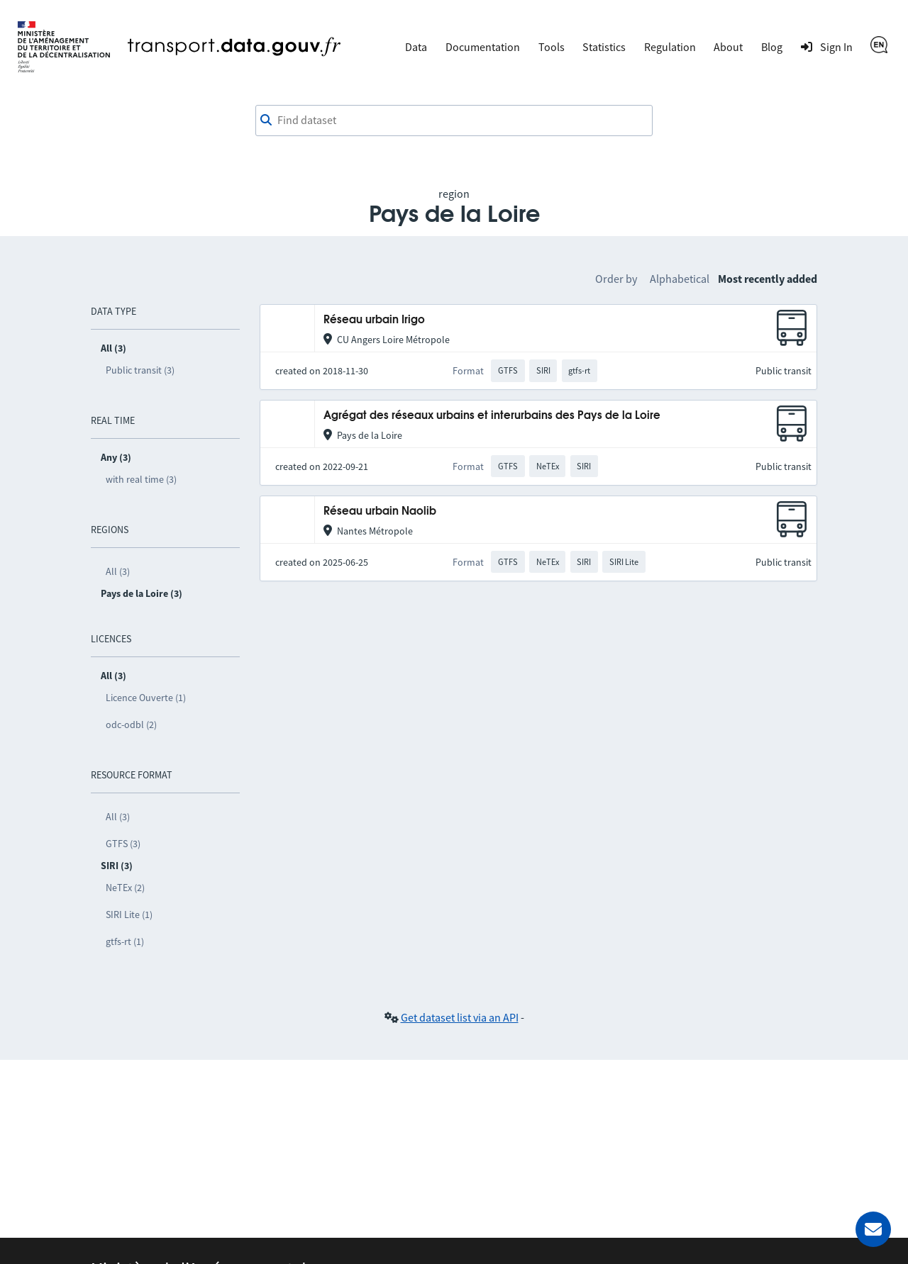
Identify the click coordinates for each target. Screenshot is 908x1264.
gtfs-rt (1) (125, 941)
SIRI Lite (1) (129, 914)
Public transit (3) (140, 370)
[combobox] (454, 120)
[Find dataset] (454, 120)
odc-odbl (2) (131, 724)
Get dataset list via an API (460, 1017)
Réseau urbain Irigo (374, 320)
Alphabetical (679, 279)
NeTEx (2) (125, 887)
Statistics (604, 47)
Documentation (482, 47)
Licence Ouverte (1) (146, 697)
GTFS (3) (123, 843)
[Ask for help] (873, 1229)
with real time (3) (141, 479)
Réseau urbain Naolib (379, 511)
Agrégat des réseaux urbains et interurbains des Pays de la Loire (491, 415)
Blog (771, 47)
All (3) (118, 571)
